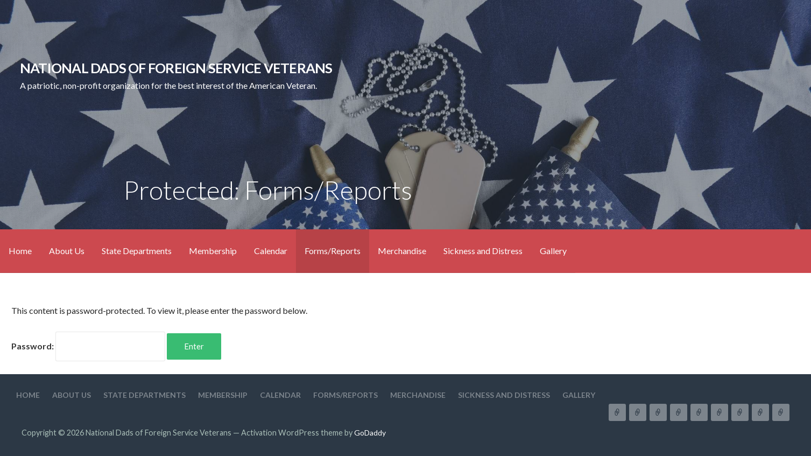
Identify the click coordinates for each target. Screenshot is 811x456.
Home (20, 250)
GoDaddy (370, 432)
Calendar (270, 250)
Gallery (553, 250)
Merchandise (402, 250)
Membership (213, 250)
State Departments (137, 250)
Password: (88, 346)
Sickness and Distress (483, 250)
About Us (66, 250)
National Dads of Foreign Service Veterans (176, 68)
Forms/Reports (333, 250)
